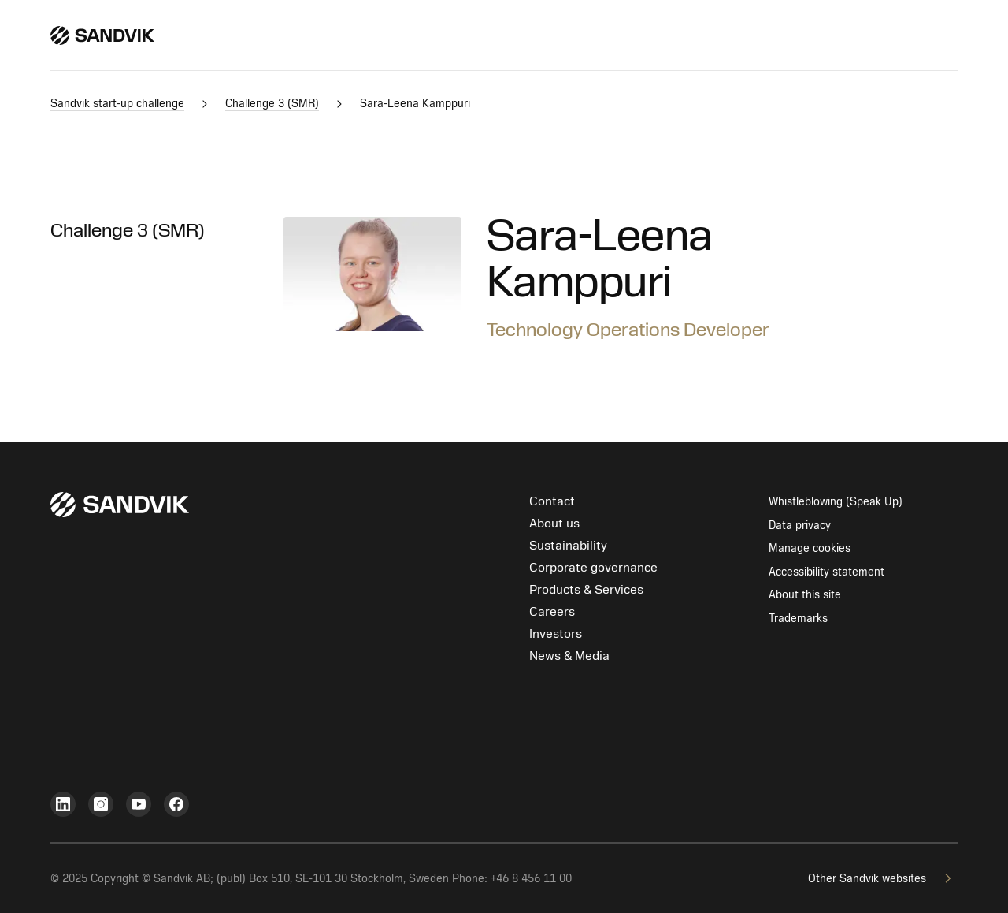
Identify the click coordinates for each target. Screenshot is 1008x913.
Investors (555, 634)
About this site (805, 595)
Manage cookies (809, 548)
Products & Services (586, 590)
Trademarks (798, 618)
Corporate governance (593, 568)
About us (554, 523)
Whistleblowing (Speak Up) (835, 502)
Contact (552, 501)
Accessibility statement (826, 572)
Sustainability (568, 545)
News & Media (569, 656)
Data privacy (800, 525)
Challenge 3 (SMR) (127, 230)
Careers (552, 612)
